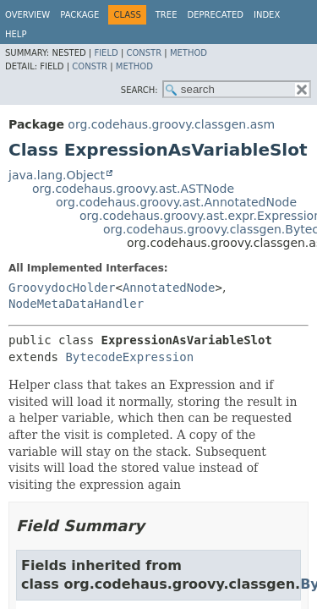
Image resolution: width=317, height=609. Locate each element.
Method (188, 53)
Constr (143, 53)
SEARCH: (139, 90)
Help (15, 34)
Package (79, 14)
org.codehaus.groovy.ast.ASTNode (133, 188)
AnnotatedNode (169, 287)
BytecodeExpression (129, 357)
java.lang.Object (56, 175)
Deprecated (215, 14)
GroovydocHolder (61, 287)
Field (106, 53)
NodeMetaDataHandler (76, 303)
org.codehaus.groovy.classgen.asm (171, 124)
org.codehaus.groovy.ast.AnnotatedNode (176, 202)
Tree (167, 14)
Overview (27, 14)
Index (267, 14)
